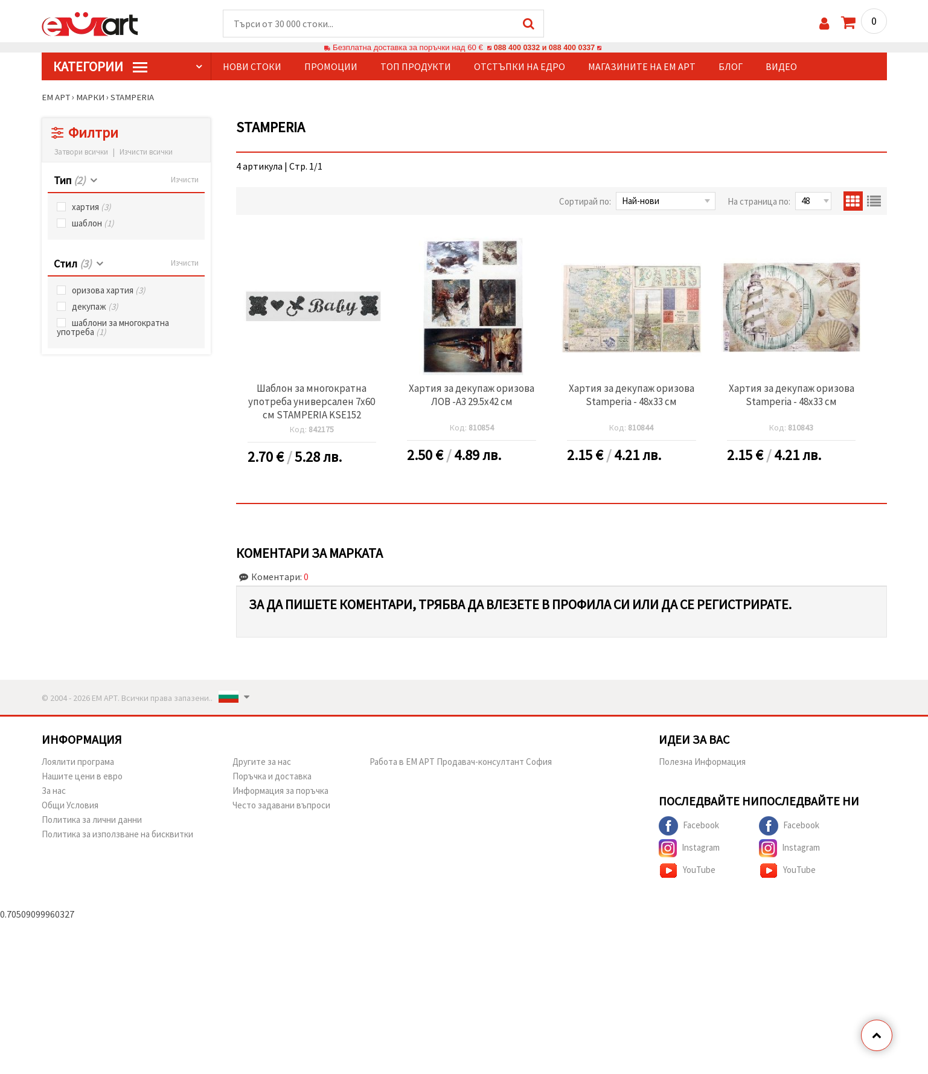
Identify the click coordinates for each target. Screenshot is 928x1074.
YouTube (687, 871)
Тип (69, 181)
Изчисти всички (146, 152)
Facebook (689, 826)
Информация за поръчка (280, 791)
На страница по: (759, 202)
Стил (72, 264)
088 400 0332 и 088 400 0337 (544, 48)
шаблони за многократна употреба (113, 328)
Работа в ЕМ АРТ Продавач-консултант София (461, 762)
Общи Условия (70, 805)
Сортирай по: (585, 202)
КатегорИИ (100, 67)
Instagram (689, 849)
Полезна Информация (702, 762)
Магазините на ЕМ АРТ (642, 67)
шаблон (93, 223)
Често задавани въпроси (281, 805)
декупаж (95, 307)
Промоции (330, 67)
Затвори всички (81, 152)
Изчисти (185, 180)
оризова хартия (109, 290)
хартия (91, 207)
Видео (781, 67)
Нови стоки (252, 67)
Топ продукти (415, 67)
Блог (730, 67)
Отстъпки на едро (519, 67)
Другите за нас (261, 762)
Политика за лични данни (92, 820)
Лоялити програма (78, 762)
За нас (54, 791)
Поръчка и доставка (272, 776)
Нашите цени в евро (82, 776)
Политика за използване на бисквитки (117, 834)
